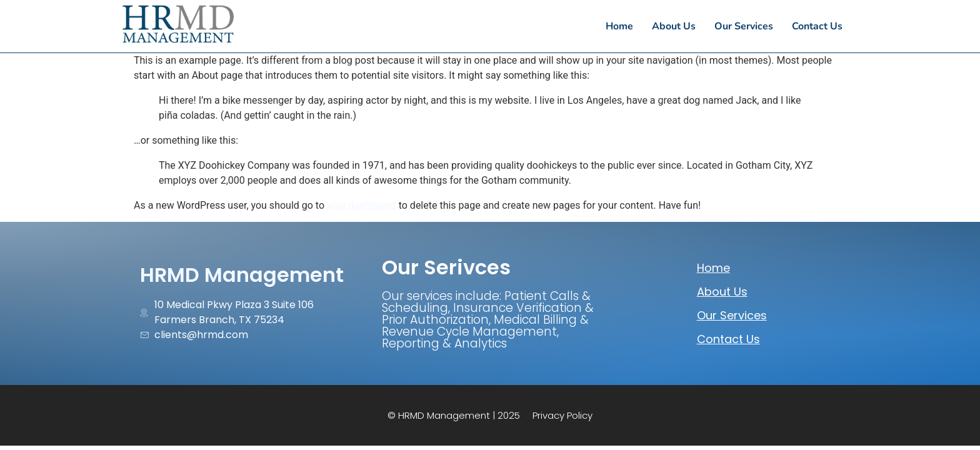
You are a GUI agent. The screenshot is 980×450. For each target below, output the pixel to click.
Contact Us (728, 339)
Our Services (732, 315)
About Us (722, 291)
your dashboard (361, 205)
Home (713, 268)
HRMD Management (242, 275)
